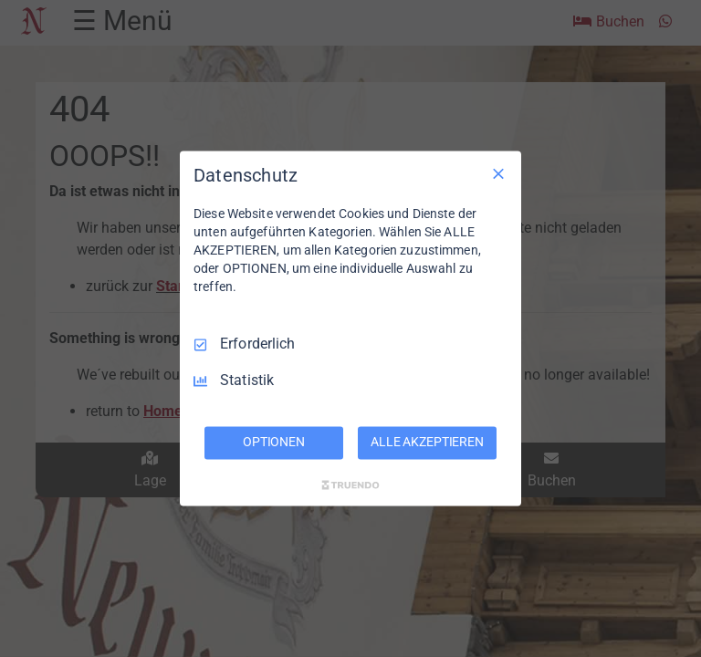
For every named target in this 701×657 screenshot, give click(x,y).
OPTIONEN (274, 442)
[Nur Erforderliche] (498, 173)
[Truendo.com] (350, 485)
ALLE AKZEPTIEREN (427, 442)
